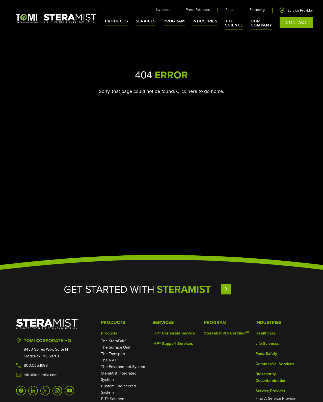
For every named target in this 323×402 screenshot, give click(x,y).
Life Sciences (267, 343)
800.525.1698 (36, 365)
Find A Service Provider (276, 398)
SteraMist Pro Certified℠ (226, 333)
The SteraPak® (113, 341)
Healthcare (265, 333)
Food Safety (266, 353)
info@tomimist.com (41, 375)
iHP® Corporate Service (173, 333)
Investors (163, 10)
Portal (229, 10)
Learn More (240, 289)
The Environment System (123, 367)
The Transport (113, 354)
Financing (257, 10)
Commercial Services (274, 364)
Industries (268, 322)
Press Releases (198, 10)
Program (174, 21)
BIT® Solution (112, 399)
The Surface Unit (115, 347)
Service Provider (300, 10)
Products (113, 322)
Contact (296, 22)
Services (163, 322)
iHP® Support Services (172, 343)
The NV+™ (109, 360)
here (192, 91)
